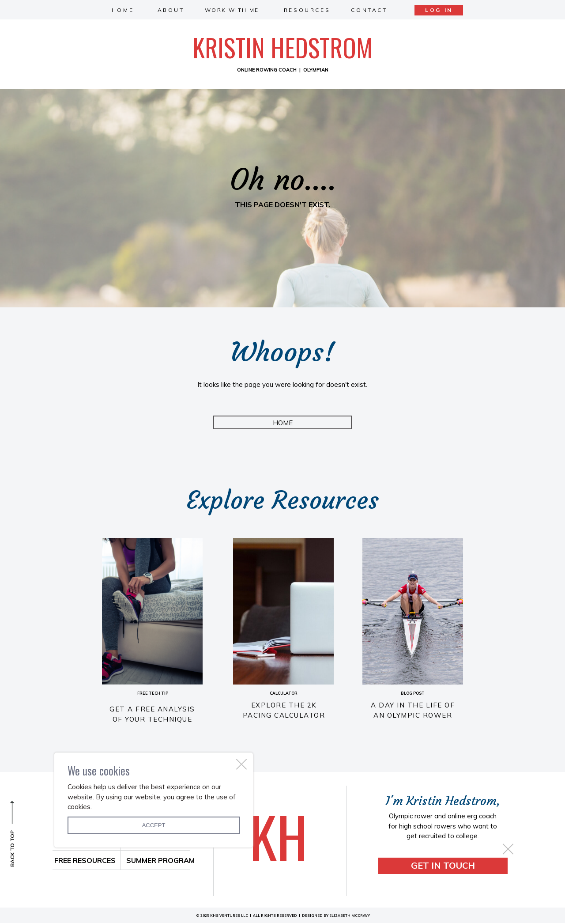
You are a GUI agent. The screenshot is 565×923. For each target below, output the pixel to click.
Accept (154, 825)
